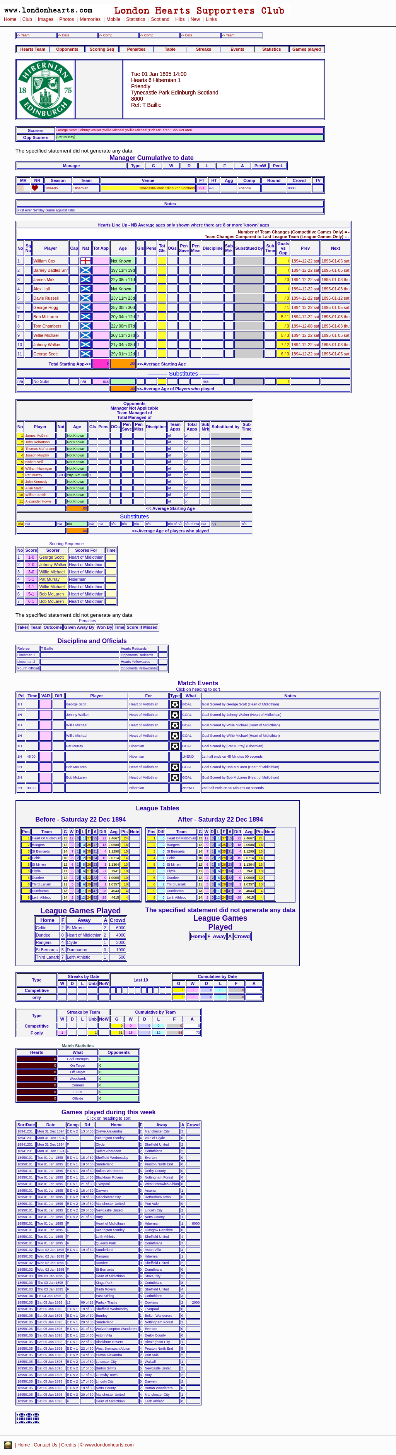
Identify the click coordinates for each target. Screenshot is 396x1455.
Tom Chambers (47, 326)
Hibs (179, 19)
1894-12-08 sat (305, 326)
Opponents (67, 49)
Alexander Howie (38, 501)
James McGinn (37, 436)
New (195, 19)
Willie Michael (45, 335)
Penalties (136, 49)
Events (237, 49)
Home (10, 19)
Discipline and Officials (92, 640)
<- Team (23, 35)
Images (45, 19)
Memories (90, 19)
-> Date (186, 35)
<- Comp (105, 35)
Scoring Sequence (67, 543)
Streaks (203, 49)
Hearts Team (32, 49)
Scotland (160, 19)
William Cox (44, 261)
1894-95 (51, 188)
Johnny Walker (46, 344)
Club (27, 19)
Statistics (135, 19)
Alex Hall (41, 289)
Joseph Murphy (37, 455)
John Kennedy (37, 482)
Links (211, 19)
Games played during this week (108, 1111)
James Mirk (44, 279)
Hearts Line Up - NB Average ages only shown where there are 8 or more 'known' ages (183, 225)
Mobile (113, 19)
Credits (68, 1445)
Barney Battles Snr (50, 270)
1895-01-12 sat (335, 298)
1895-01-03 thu (335, 279)
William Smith (36, 495)
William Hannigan (39, 468)
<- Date (63, 35)
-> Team (228, 35)
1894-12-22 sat (305, 261)
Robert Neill (35, 462)
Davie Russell (45, 298)
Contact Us (46, 1445)
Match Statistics (78, 1045)
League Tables (157, 808)
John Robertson (38, 442)
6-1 (202, 188)
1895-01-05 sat (335, 261)
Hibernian (80, 188)
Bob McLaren (45, 316)
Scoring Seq (102, 49)
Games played (306, 49)
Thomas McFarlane (40, 449)
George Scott (45, 354)
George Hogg (45, 307)
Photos (66, 19)
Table (170, 49)
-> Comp (146, 35)
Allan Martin (35, 488)
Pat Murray (34, 475)
